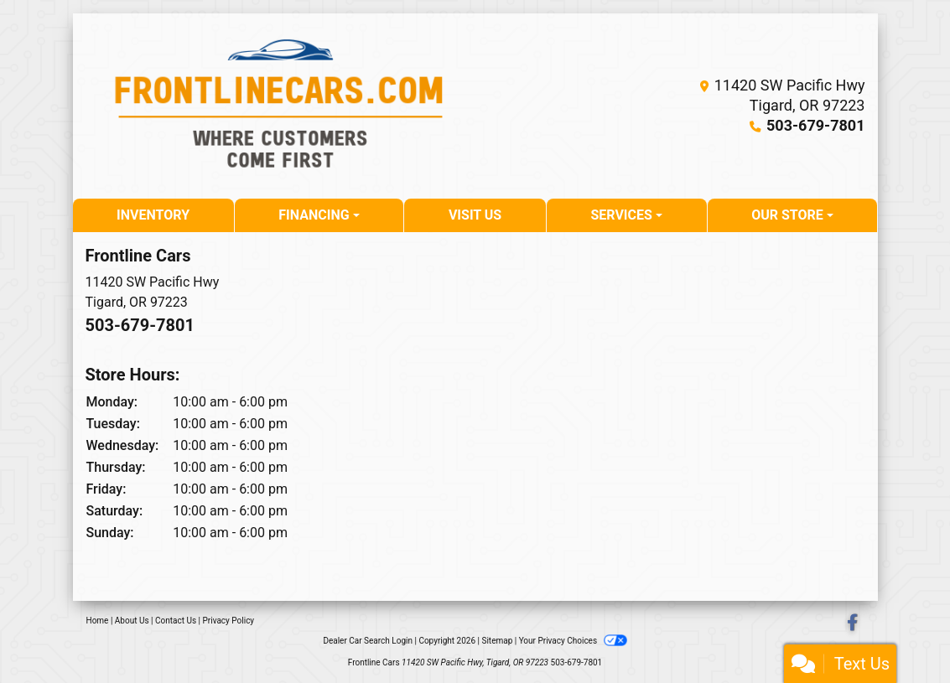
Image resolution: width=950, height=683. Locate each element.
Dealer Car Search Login (368, 640)
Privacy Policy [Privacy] (229, 620)
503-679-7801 (815, 125)
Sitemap (496, 640)
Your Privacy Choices (573, 640)
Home (97, 620)
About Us (132, 620)
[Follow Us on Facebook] (852, 624)
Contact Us (175, 620)
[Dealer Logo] (280, 106)
